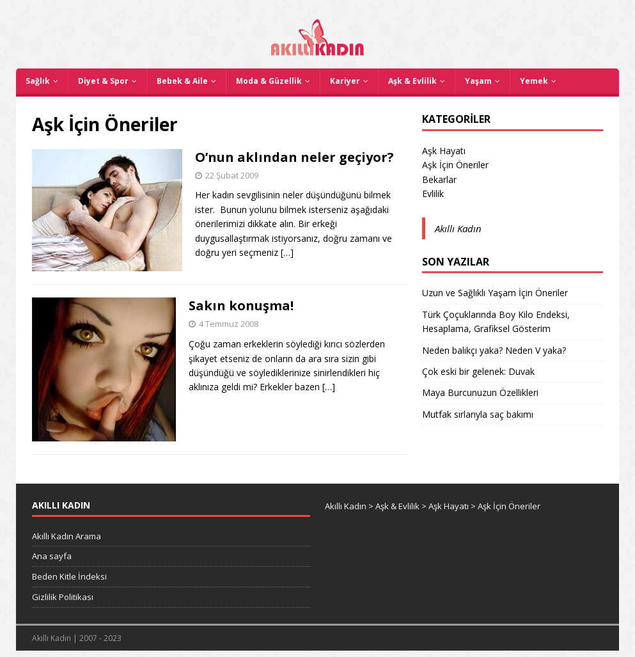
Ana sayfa (52, 556)
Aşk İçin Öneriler (455, 165)
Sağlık (38, 80)
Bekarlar (439, 179)
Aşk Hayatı (444, 151)
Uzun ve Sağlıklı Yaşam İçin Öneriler (495, 293)
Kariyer (345, 80)
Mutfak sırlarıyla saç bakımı (477, 414)
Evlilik (433, 193)
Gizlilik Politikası (62, 597)
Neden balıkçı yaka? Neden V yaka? (494, 350)
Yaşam (478, 80)
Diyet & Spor (103, 80)
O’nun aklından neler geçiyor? (294, 157)
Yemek (534, 80)
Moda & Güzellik (269, 80)
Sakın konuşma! (241, 305)
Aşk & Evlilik (412, 80)
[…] (287, 252)
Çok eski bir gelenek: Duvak (478, 371)
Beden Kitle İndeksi (69, 576)
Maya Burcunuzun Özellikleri (480, 392)
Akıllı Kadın (458, 228)
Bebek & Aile (182, 80)
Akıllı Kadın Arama (66, 536)
